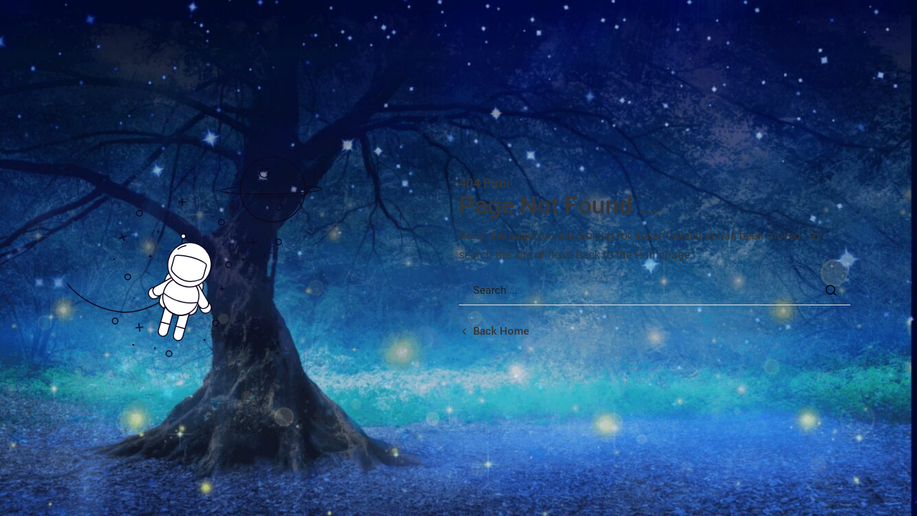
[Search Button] (831, 290)
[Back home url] (494, 331)
